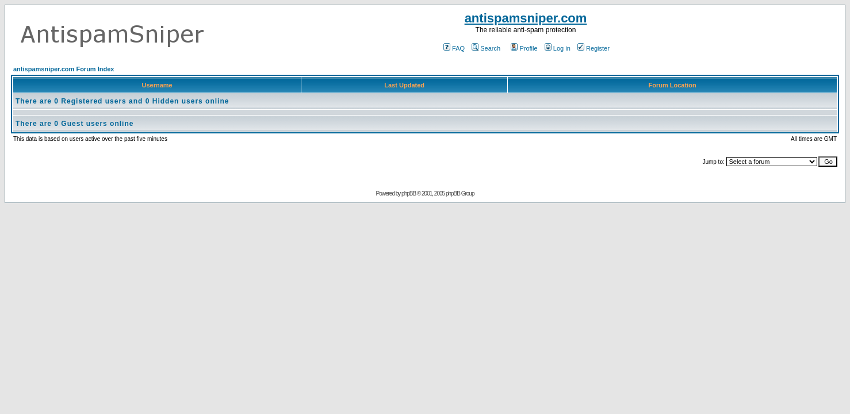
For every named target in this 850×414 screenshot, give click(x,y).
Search (486, 48)
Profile (524, 48)
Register (593, 48)
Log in (558, 48)
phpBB (408, 193)
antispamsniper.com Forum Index (63, 69)
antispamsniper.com (526, 18)
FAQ (454, 48)
